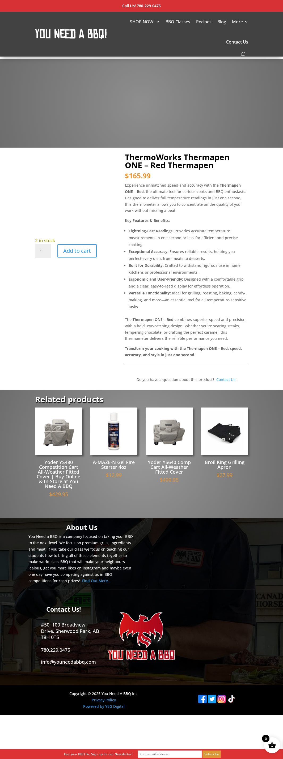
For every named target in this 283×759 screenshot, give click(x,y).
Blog (221, 22)
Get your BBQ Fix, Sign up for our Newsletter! (98, 754)
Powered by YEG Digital (104, 706)
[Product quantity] (43, 251)
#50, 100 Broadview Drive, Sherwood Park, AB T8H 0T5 (70, 630)
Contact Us (237, 42)
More (237, 22)
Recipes (204, 22)
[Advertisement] (142, 96)
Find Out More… (96, 580)
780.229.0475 (55, 650)
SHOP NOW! (142, 22)
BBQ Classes (178, 22)
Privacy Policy (104, 699)
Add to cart (77, 250)
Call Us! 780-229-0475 (141, 5)
